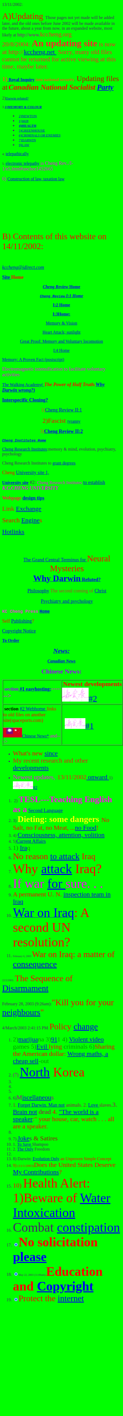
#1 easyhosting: (35, 690)
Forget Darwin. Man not (41, 1106)
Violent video (86, 1040)
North (35, 1073)
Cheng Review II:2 (63, 431)
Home (44, 612)
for (56, 884)
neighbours (21, 1013)
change (86, 1027)
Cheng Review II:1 (63, 410)
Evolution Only (46, 1160)
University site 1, (32, 473)
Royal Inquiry (21, 79)
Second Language (45, 811)
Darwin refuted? (17, 98)
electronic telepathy (22, 163)
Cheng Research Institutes (24, 450)
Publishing (21, 622)
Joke (23, 1139)
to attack (64, 857)
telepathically (17, 153)
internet (71, 1299)
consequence (35, 965)
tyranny (74, 421)
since (51, 754)
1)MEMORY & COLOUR (23, 107)
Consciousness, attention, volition (60, 835)
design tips (34, 498)
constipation (88, 1228)
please (29, 1258)
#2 (25, 788)
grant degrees (64, 464)
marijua (28, 1040)
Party (105, 87)
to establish (94, 483)
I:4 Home (61, 350)
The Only (25, 1150)
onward (97, 778)
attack (56, 870)
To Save (24, 1145)
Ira (23, 848)
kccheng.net (40, 51)
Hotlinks (13, 532)
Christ (100, 591)
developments (31, 768)
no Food (85, 828)
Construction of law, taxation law (36, 179)
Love (93, 1106)
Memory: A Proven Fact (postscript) (33, 359)
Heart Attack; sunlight (61, 332)
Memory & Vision (61, 323)
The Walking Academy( (23, 384)
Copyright (65, 1287)
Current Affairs (31, 842)
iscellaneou (36, 1098)
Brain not (25, 1112)
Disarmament (25, 989)
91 (54, 1040)
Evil (42, 1047)
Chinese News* (26, 737)
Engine (30, 520)
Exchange (28, 509)
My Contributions (36, 1173)
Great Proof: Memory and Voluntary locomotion (61, 341)
